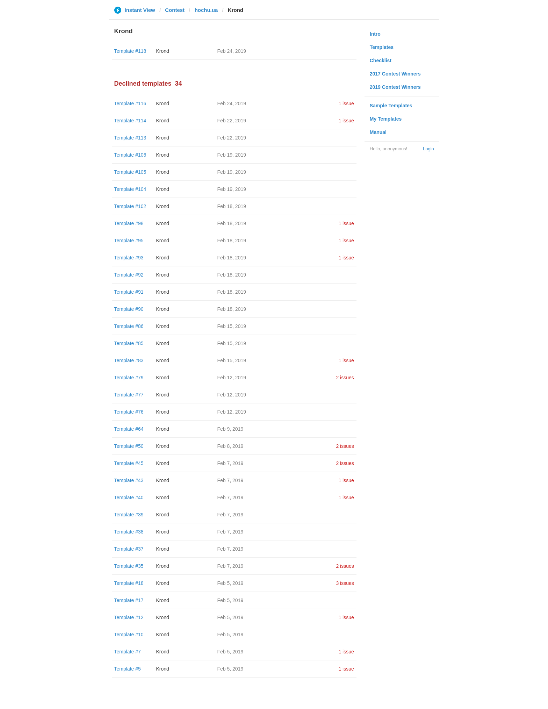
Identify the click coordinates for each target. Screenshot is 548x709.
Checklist (380, 60)
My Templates (386, 119)
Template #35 (129, 566)
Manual (378, 132)
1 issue (346, 103)
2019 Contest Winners (395, 87)
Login (428, 148)
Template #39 (129, 514)
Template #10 (129, 634)
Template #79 (129, 377)
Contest (175, 10)
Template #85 (129, 343)
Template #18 (129, 583)
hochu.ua (206, 10)
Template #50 (129, 446)
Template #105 (130, 172)
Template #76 (129, 412)
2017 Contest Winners (395, 74)
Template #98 (129, 223)
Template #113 (130, 138)
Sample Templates (391, 105)
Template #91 (129, 292)
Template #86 (129, 326)
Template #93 (129, 257)
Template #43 (129, 480)
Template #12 (129, 617)
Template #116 (130, 103)
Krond (162, 51)
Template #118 (130, 51)
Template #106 (130, 155)
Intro (375, 34)
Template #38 (129, 532)
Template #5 (127, 669)
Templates (382, 47)
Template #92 (129, 275)
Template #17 (129, 600)
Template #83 (129, 360)
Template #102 (130, 206)
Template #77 (129, 395)
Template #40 (129, 497)
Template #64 (129, 429)
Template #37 (129, 549)
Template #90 (129, 309)
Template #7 (127, 651)
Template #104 (130, 189)
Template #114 (130, 120)
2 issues (345, 377)
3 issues (345, 583)
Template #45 (129, 463)
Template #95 (129, 240)
